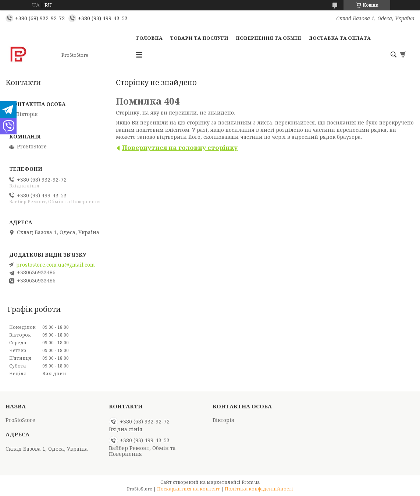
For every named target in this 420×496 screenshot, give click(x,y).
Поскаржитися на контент (188, 489)
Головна (149, 38)
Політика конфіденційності (259, 489)
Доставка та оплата (340, 38)
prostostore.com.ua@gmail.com (55, 265)
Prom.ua (251, 482)
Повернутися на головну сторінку (180, 147)
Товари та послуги (199, 38)
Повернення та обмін (268, 38)
